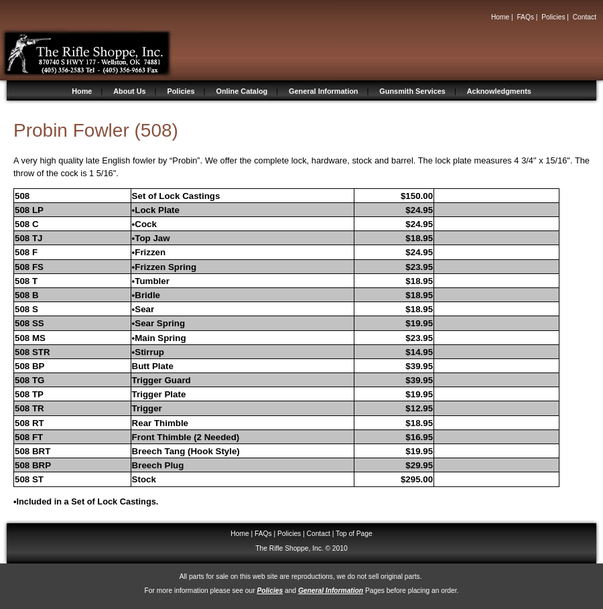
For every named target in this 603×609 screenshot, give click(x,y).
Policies (553, 17)
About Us (129, 91)
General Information (323, 91)
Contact (584, 17)
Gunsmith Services (412, 91)
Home (500, 17)
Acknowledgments (499, 91)
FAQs (525, 17)
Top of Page (354, 533)
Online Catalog (241, 91)
